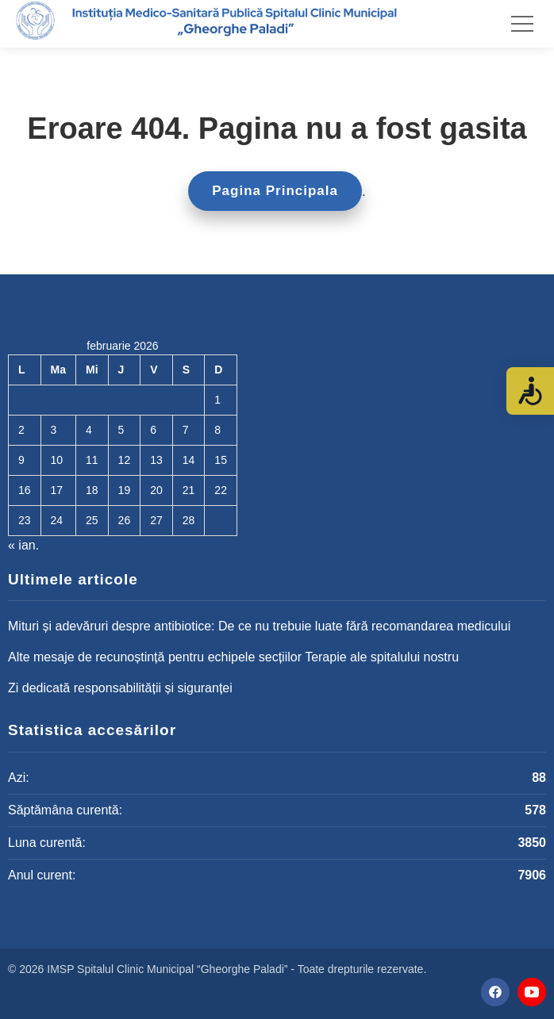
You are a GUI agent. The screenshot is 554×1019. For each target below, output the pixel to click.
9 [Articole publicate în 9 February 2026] (21, 460)
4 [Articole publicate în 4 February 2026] (89, 429)
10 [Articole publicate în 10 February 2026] (57, 460)
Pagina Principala (275, 190)
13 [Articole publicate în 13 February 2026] (156, 460)
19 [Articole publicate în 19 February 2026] (124, 490)
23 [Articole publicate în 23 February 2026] (24, 520)
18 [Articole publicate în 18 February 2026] (92, 490)
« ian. (23, 545)
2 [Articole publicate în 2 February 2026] (21, 429)
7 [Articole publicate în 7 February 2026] (186, 429)
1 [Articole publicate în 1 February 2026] (217, 399)
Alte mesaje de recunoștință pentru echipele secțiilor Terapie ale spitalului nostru (233, 657)
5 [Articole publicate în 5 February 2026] (121, 429)
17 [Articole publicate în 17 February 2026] (57, 490)
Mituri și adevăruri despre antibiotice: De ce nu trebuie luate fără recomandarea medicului (259, 626)
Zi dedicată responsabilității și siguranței (120, 688)
